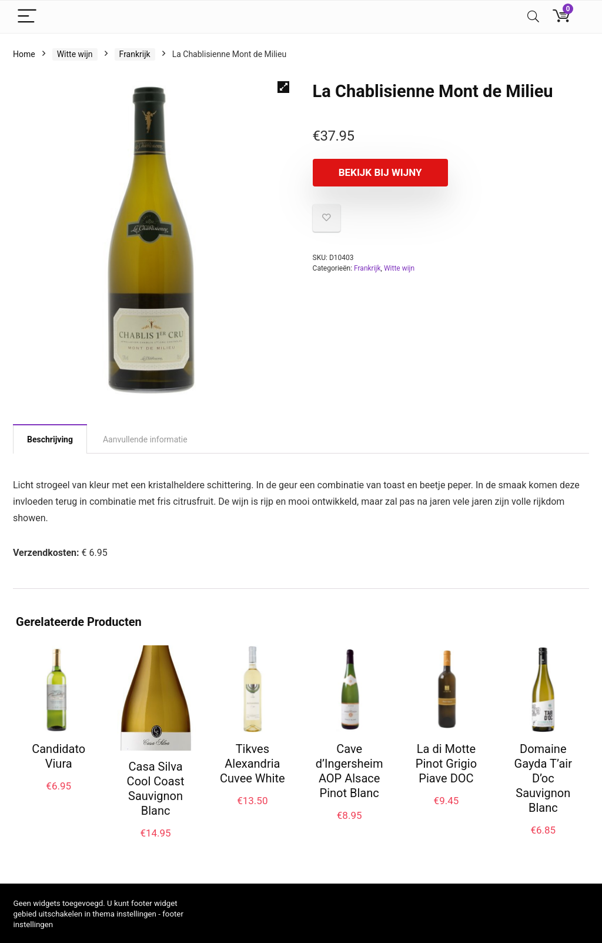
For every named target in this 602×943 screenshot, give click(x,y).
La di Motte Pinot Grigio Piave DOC (446, 763)
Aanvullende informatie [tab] (145, 439)
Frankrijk (134, 54)
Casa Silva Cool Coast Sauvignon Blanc (156, 788)
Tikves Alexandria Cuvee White (252, 763)
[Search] (533, 16)
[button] (283, 87)
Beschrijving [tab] (50, 439)
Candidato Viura (58, 756)
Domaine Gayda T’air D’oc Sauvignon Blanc (543, 778)
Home (24, 54)
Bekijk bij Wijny (380, 172)
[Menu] (27, 16)
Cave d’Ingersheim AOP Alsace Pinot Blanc (349, 771)
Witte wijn (75, 54)
